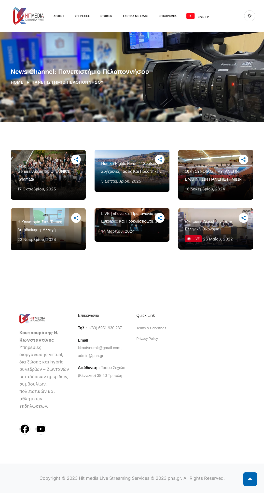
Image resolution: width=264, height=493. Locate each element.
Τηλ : (82, 328)
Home (17, 82)
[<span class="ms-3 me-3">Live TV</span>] (190, 16)
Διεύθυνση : (89, 368)
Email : (84, 340)
